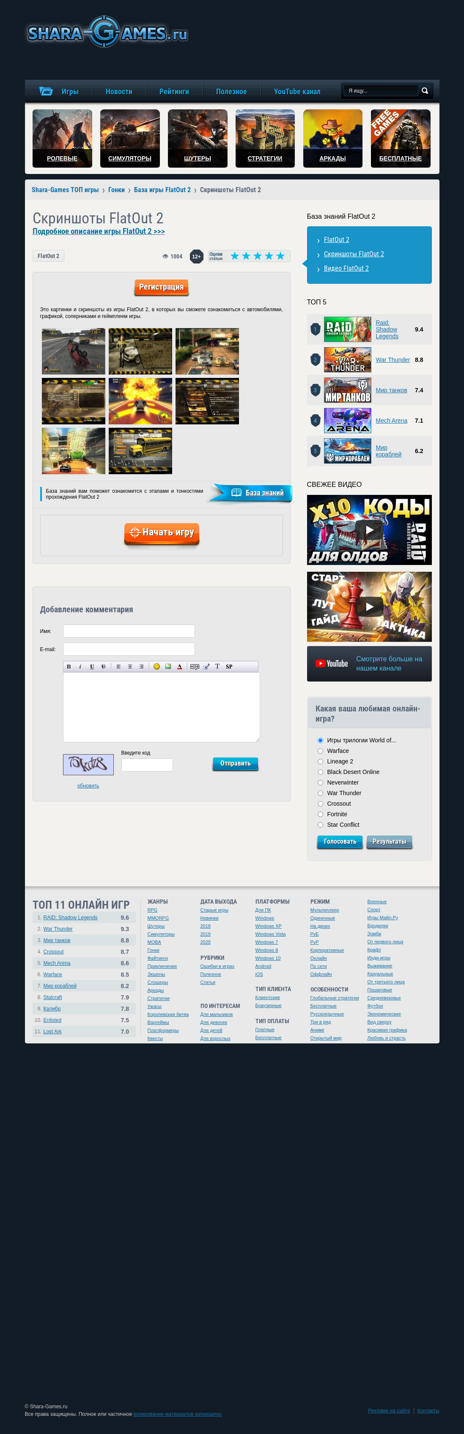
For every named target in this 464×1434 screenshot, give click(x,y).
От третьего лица (386, 981)
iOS (259, 974)
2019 (205, 934)
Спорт (374, 909)
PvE (314, 934)
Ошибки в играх (217, 966)
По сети (318, 966)
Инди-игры (379, 957)
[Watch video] (369, 530)
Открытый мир (326, 1037)
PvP (314, 942)
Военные (377, 901)
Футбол (376, 1005)
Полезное (210, 974)
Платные (265, 1029)
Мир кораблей (389, 451)
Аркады (156, 990)
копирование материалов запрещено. (177, 1414)
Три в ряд (320, 1021)
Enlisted (53, 1020)
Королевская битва (168, 1014)
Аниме (317, 1029)
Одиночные (322, 918)
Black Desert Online (353, 772)
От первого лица (386, 941)
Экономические (384, 1013)
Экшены (156, 974)
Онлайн (318, 958)
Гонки (153, 950)
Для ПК (263, 910)
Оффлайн (321, 974)
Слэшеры (158, 982)
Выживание (380, 965)
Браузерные (268, 1005)
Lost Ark (53, 1032)
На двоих (320, 926)
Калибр (52, 1009)
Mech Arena (392, 420)
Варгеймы (158, 1022)
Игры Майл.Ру (383, 917)
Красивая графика (387, 1029)
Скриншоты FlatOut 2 (354, 254)
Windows (265, 918)
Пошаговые (380, 989)
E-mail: (48, 649)
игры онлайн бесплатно (106, 31)
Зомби (375, 933)
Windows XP (268, 926)
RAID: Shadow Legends (71, 918)
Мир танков (391, 390)
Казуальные (380, 973)
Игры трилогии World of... (361, 740)
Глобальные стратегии (334, 997)
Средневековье (384, 997)
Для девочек (214, 1022)
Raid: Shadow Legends (387, 329)
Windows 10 (268, 958)
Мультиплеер (324, 910)
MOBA (154, 942)
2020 (205, 942)
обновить (88, 786)
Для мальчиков (216, 1014)
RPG (153, 910)
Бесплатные (268, 1037)
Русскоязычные (327, 1013)
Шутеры (156, 926)
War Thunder (393, 359)
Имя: (46, 631)
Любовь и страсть (387, 1037)
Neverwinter (343, 782)
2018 (205, 926)
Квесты (155, 1038)
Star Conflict (343, 824)
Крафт (375, 949)
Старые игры (214, 910)
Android (263, 966)
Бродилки (378, 925)
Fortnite (337, 814)
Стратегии (159, 998)
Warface (338, 750)
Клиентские (267, 997)
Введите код (136, 753)
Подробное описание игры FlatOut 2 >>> (99, 231)
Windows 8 (266, 950)
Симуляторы (161, 934)
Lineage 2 (340, 761)
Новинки (209, 918)
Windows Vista (270, 934)
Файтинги (158, 958)
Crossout (339, 803)
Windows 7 (266, 942)
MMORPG (158, 918)
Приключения (162, 966)
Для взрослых (215, 1038)
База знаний (265, 492)
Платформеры (163, 1030)
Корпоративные (327, 950)
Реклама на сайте (389, 1411)
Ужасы (155, 1006)
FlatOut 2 (48, 256)
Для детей (211, 1030)
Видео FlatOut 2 (346, 268)
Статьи (208, 982)
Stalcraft (53, 997)
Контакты (428, 1411)
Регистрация (161, 287)
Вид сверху (380, 1021)
